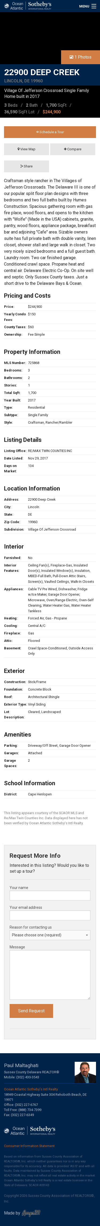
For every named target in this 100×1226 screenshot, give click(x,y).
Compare (72, 149)
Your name (19, 888)
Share (27, 166)
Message (17, 947)
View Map (26, 149)
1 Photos (80, 57)
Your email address (26, 907)
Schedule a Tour (50, 132)
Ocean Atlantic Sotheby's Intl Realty (31, 1089)
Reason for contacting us (31, 927)
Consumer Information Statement (29, 1146)
